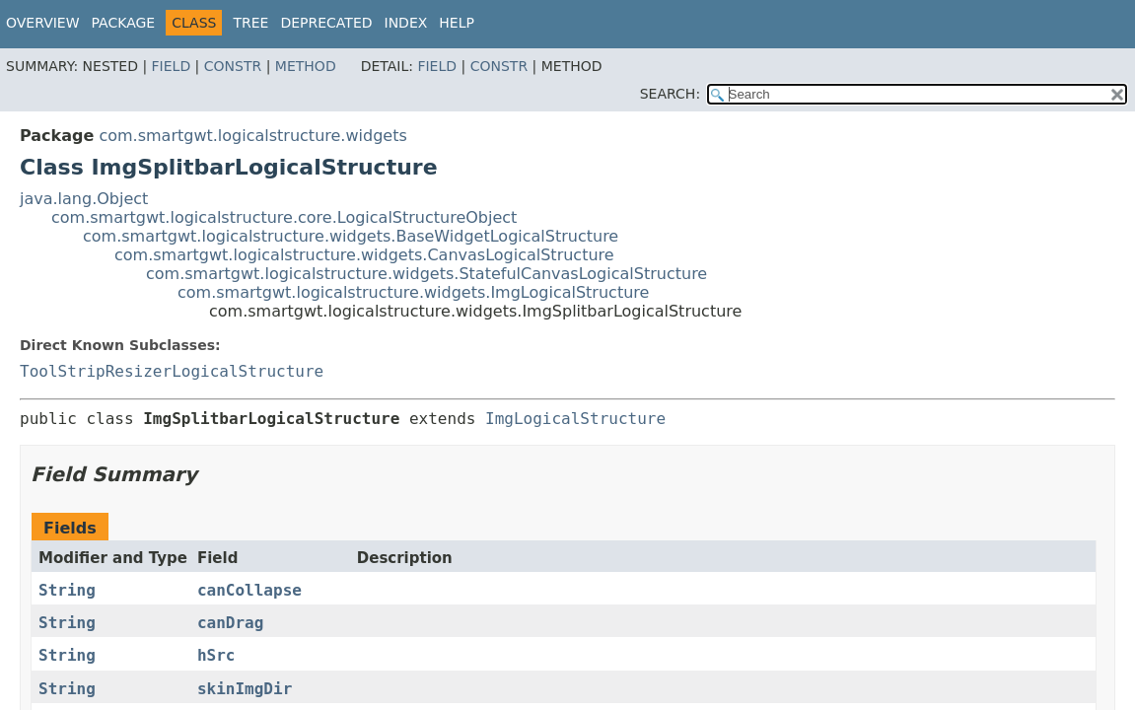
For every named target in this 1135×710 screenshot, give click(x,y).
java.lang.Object (84, 198)
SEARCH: (670, 94)
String (67, 590)
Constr (232, 66)
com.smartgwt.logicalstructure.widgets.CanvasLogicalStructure (364, 255)
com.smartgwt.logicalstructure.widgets (252, 135)
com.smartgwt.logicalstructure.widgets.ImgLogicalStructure (413, 292)
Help (456, 23)
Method (305, 66)
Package (124, 23)
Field (171, 66)
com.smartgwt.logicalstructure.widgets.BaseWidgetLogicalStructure (350, 236)
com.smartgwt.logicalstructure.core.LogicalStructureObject (284, 217)
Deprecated (326, 23)
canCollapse (249, 590)
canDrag (230, 622)
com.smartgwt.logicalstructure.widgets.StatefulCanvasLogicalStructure (426, 273)
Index (406, 23)
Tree (250, 23)
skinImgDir (244, 688)
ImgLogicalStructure (575, 418)
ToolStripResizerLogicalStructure (171, 371)
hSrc (216, 655)
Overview (43, 23)
